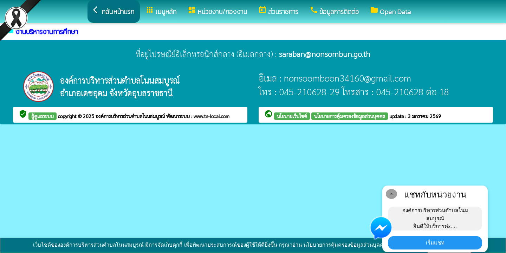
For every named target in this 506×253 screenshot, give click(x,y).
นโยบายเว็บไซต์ (292, 116)
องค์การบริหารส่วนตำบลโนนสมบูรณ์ (131, 116)
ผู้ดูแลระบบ (42, 116)
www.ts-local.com (211, 116)
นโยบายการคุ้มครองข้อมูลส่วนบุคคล (349, 116)
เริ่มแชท (435, 243)
